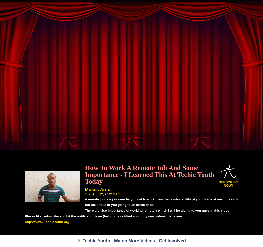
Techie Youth (93, 240)
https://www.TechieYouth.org (47, 222)
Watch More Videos (134, 240)
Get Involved (172, 240)
